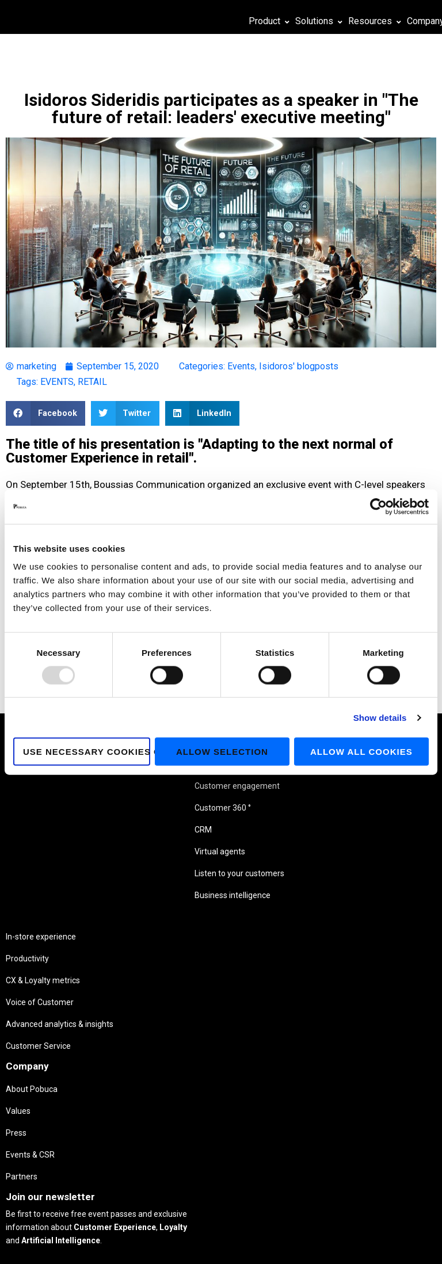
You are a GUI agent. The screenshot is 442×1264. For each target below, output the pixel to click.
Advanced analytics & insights (157, 853)
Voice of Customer (152, 828)
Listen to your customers (75, 901)
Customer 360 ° (76, 828)
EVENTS (57, 381)
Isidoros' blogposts (298, 366)
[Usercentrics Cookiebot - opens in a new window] (378, 506)
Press (225, 807)
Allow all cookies (361, 752)
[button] (45, 413)
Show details (380, 717)
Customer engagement (74, 798)
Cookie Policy (208, 1245)
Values (227, 786)
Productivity (139, 784)
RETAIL (92, 381)
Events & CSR (239, 829)
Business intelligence (71, 931)
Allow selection (222, 752)
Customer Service (150, 879)
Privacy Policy (160, 1245)
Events (241, 366)
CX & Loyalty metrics (155, 806)
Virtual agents (76, 875)
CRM (59, 853)
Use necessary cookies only (86, 752)
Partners (231, 851)
